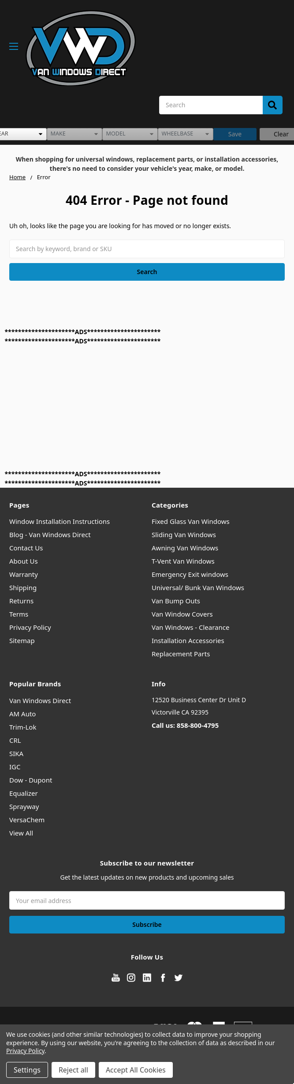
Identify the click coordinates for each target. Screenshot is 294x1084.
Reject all (73, 1070)
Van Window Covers (182, 614)
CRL (15, 740)
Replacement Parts (181, 653)
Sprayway (24, 806)
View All (21, 832)
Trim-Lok (22, 727)
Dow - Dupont (30, 779)
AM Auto (22, 713)
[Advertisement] (138, 407)
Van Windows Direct (40, 700)
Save (235, 134)
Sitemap (22, 640)
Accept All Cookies (136, 1070)
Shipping (23, 587)
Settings (27, 1070)
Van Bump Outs (176, 600)
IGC (15, 766)
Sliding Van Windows (184, 534)
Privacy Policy (30, 627)
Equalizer (23, 793)
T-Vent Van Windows (183, 561)
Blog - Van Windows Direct (50, 534)
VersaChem (27, 819)
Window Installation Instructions (59, 521)
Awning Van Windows (185, 547)
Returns (21, 600)
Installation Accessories (188, 640)
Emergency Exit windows (190, 574)
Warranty (23, 574)
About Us (23, 561)
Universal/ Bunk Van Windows (198, 587)
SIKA (16, 753)
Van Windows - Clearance (190, 627)
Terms (18, 614)
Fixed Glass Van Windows (191, 521)
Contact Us (26, 547)
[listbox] (74, 134)
